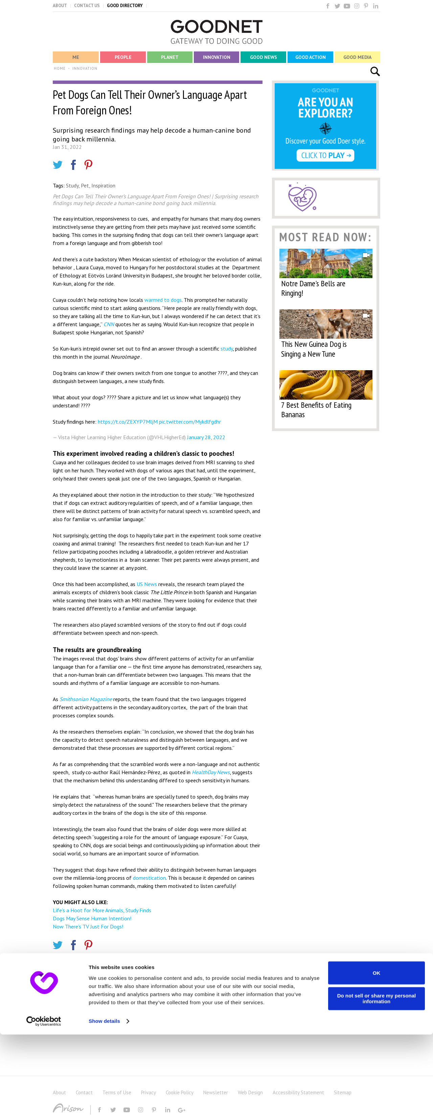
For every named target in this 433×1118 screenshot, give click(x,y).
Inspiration (103, 185)
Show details (104, 1105)
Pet (85, 185)
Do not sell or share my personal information (376, 1082)
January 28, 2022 (206, 437)
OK (377, 1056)
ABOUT (60, 5)
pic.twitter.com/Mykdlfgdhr (190, 421)
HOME (60, 68)
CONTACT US (87, 5)
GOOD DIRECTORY (125, 5)
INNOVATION (84, 68)
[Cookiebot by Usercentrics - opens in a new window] (43, 1105)
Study (72, 185)
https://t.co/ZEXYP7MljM (128, 421)
